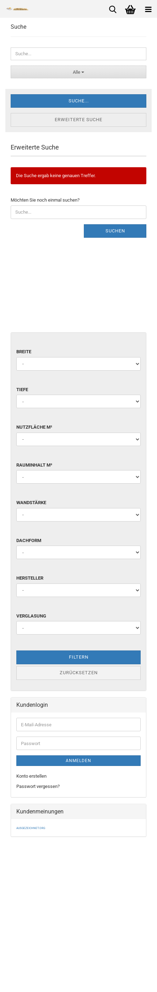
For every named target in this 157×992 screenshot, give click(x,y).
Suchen (115, 230)
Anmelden (78, 760)
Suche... (79, 100)
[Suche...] (78, 72)
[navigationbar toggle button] (148, 9)
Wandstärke (31, 502)
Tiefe (22, 389)
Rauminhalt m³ (34, 465)
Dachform (28, 540)
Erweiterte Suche (78, 119)
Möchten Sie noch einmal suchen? (45, 200)
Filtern (78, 657)
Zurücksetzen (79, 672)
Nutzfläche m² (34, 427)
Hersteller (29, 578)
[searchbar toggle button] (112, 9)
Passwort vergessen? (38, 786)
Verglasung (31, 616)
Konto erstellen (31, 776)
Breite (23, 351)
